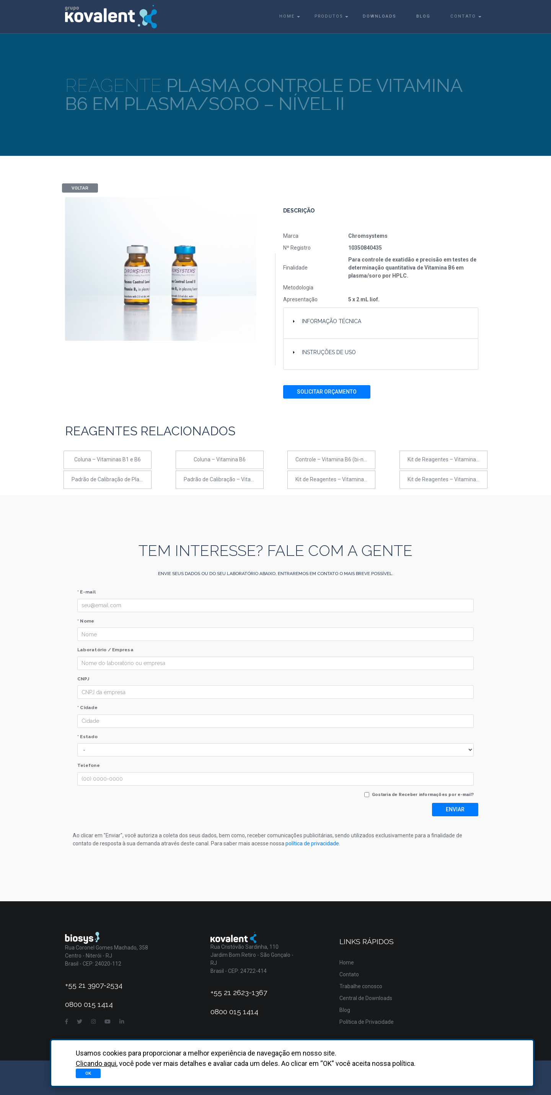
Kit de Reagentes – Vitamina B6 (446, 479)
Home (287, 16)
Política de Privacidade (366, 1022)
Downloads (379, 16)
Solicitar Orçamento (327, 392)
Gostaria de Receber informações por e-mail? (423, 794)
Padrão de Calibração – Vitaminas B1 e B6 (224, 479)
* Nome (85, 621)
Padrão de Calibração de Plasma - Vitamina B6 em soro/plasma (112, 479)
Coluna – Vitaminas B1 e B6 (107, 459)
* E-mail (86, 592)
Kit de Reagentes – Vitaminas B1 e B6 (335, 479)
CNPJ (83, 679)
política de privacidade (312, 843)
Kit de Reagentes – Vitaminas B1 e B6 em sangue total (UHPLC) (447, 459)
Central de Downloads (365, 998)
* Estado (87, 736)
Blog (423, 16)
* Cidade (87, 707)
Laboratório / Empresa (105, 649)
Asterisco (474, 1072)
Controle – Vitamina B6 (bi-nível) (334, 459)
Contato (463, 16)
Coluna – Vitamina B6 (220, 459)
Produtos (329, 16)
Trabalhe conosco (360, 986)
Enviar (455, 809)
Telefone (88, 765)
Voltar (80, 188)
